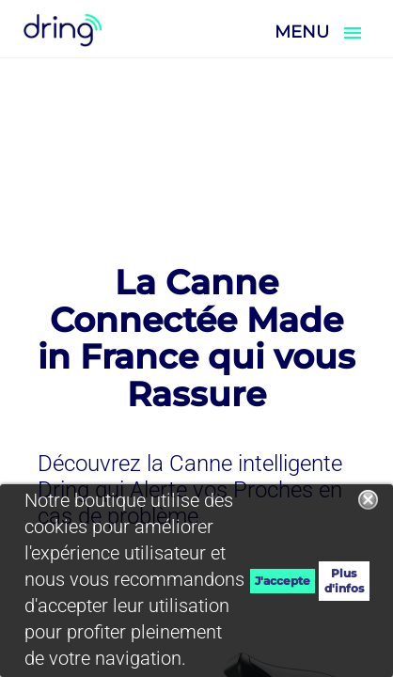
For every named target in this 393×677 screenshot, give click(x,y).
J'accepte (282, 581)
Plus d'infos (344, 580)
